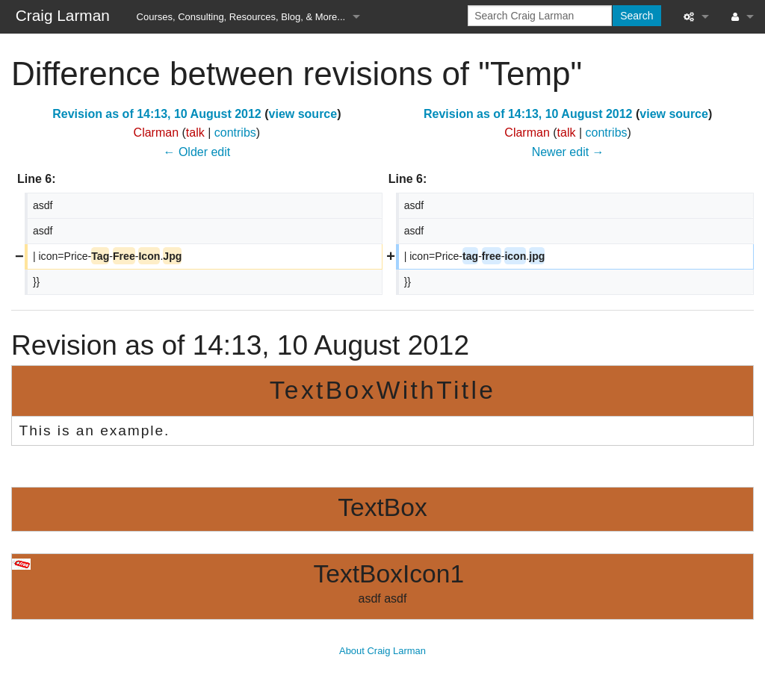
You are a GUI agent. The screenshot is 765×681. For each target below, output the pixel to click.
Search (636, 16)
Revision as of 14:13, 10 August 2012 (156, 114)
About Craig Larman (382, 650)
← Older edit (196, 152)
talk (195, 132)
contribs (235, 132)
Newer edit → (568, 152)
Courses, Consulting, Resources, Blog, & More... (241, 16)
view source (303, 114)
